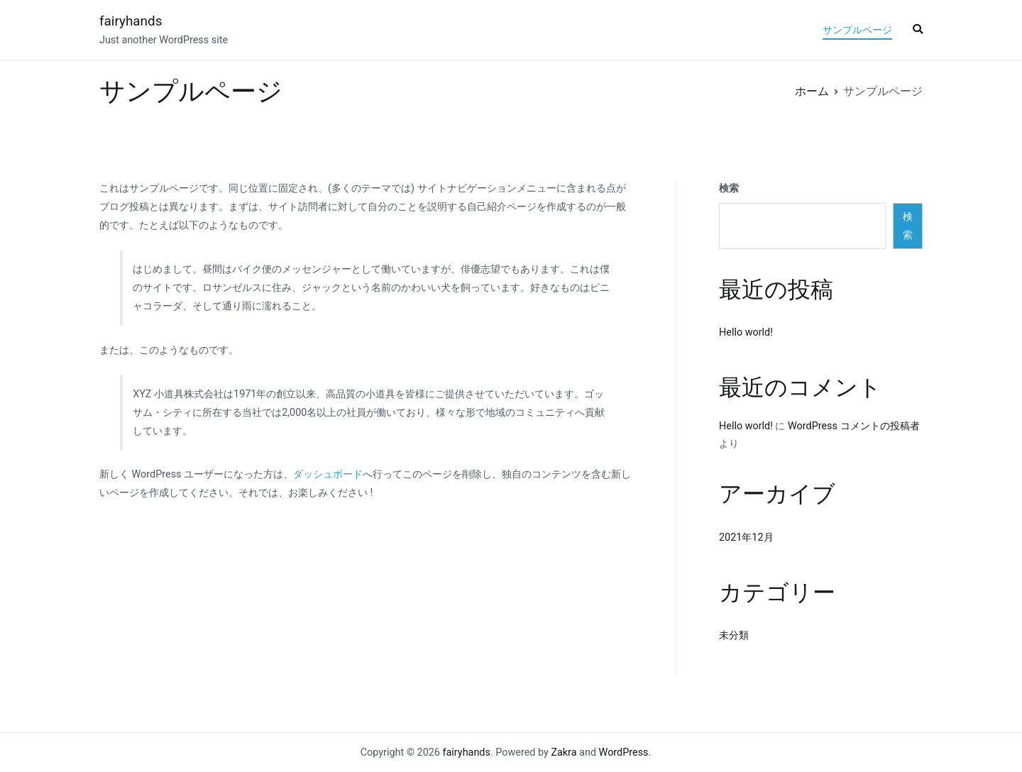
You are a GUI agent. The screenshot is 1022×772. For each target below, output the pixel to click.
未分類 (734, 635)
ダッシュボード (328, 474)
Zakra (563, 752)
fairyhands (130, 21)
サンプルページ (857, 30)
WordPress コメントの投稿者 (854, 426)
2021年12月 (746, 537)
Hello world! (746, 332)
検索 (729, 188)
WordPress (624, 752)
